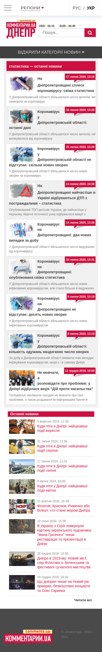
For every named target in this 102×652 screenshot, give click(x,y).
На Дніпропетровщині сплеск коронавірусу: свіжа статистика (65, 84)
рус (77, 8)
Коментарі (73, 632)
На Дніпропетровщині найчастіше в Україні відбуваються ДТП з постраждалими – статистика (52, 194)
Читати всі (83, 600)
